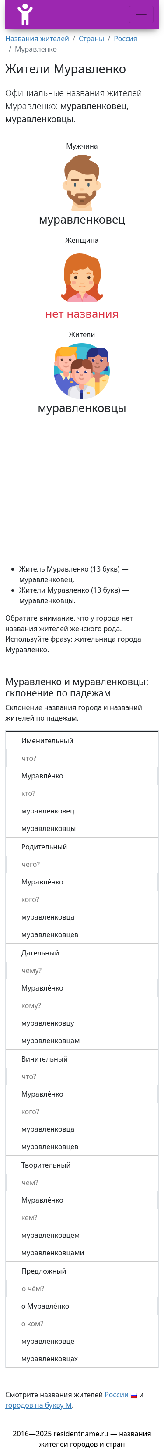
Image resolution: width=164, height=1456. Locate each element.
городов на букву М (38, 1405)
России (117, 1394)
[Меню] (141, 14)
